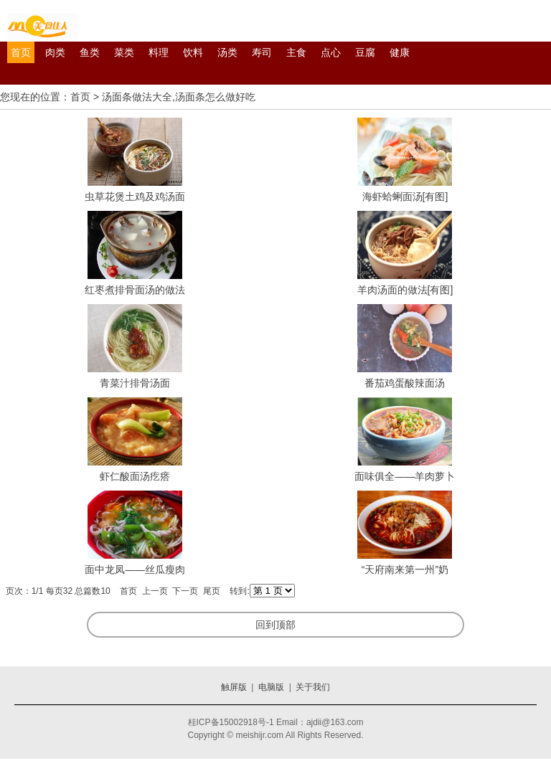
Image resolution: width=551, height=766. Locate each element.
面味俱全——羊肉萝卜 (404, 476)
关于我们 (313, 687)
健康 (400, 52)
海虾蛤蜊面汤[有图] (405, 196)
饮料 (193, 52)
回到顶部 (275, 624)
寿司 (262, 52)
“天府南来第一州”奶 (405, 569)
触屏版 (234, 687)
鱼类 (90, 52)
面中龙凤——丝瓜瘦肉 (135, 569)
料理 (159, 52)
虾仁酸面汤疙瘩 (135, 476)
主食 (296, 52)
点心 (331, 52)
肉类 (55, 52)
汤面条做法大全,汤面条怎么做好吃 (178, 97)
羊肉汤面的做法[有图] (405, 289)
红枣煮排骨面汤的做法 (135, 289)
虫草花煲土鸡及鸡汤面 (135, 196)
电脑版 (271, 687)
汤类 (227, 52)
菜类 (124, 52)
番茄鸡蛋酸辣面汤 (404, 383)
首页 (21, 52)
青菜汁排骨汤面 (135, 383)
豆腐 (365, 52)
